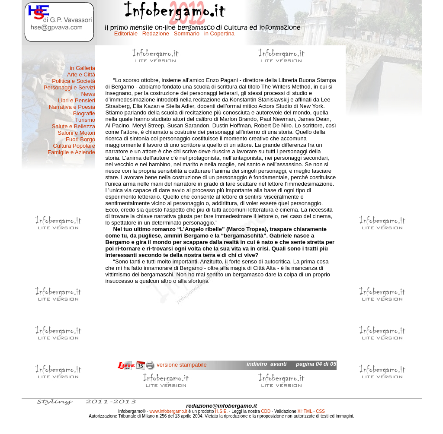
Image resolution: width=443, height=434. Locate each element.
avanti (278, 364)
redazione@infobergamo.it (221, 405)
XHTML (305, 411)
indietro (257, 364)
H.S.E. (221, 411)
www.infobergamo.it (168, 411)
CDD (266, 411)
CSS (320, 411)
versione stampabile (182, 364)
